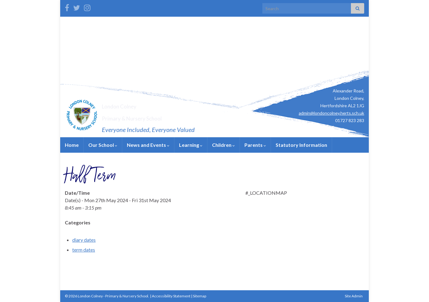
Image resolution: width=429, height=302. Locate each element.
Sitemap (199, 296)
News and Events (148, 145)
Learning (190, 145)
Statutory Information (301, 145)
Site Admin (354, 296)
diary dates (84, 240)
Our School (102, 145)
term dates (83, 250)
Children (223, 145)
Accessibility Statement (171, 296)
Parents (255, 145)
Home (72, 145)
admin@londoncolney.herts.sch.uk (331, 113)
